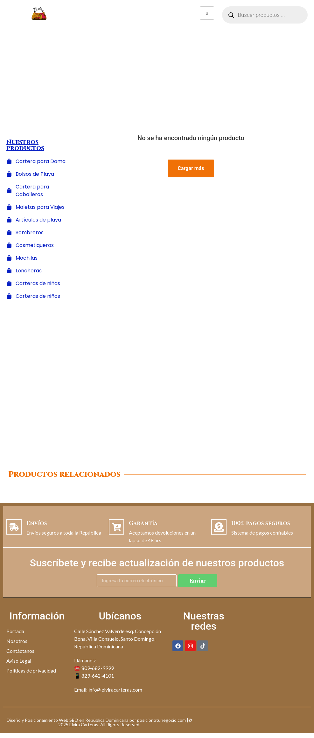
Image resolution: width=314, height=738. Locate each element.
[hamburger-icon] (207, 13)
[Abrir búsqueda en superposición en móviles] (265, 15)
